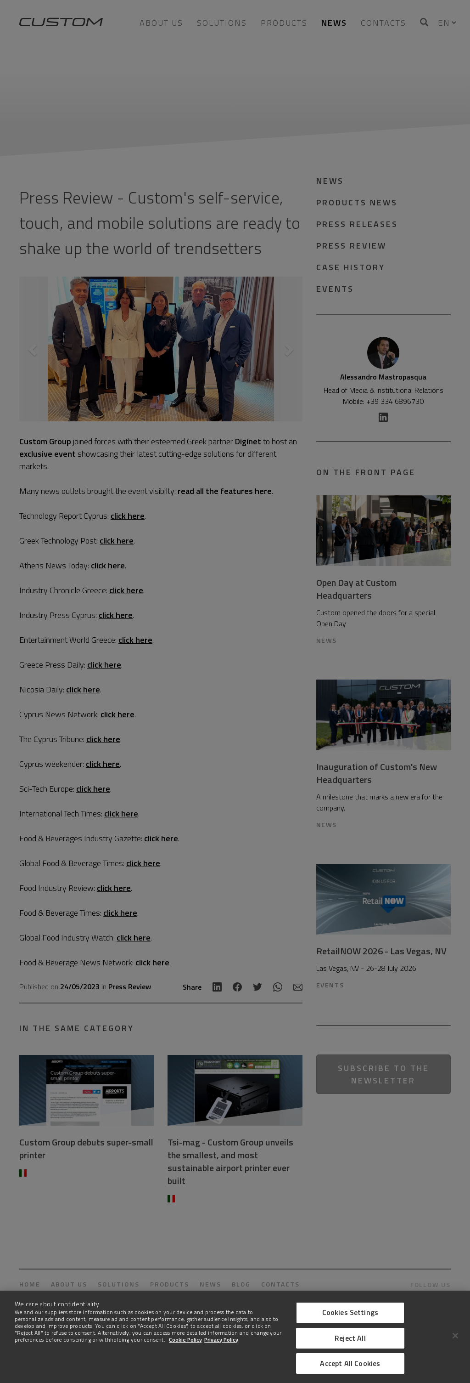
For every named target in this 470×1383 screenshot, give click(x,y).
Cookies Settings (350, 1312)
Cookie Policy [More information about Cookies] (185, 1339)
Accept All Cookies (350, 1363)
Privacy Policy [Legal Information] (221, 1339)
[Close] (455, 1336)
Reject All (350, 1337)
